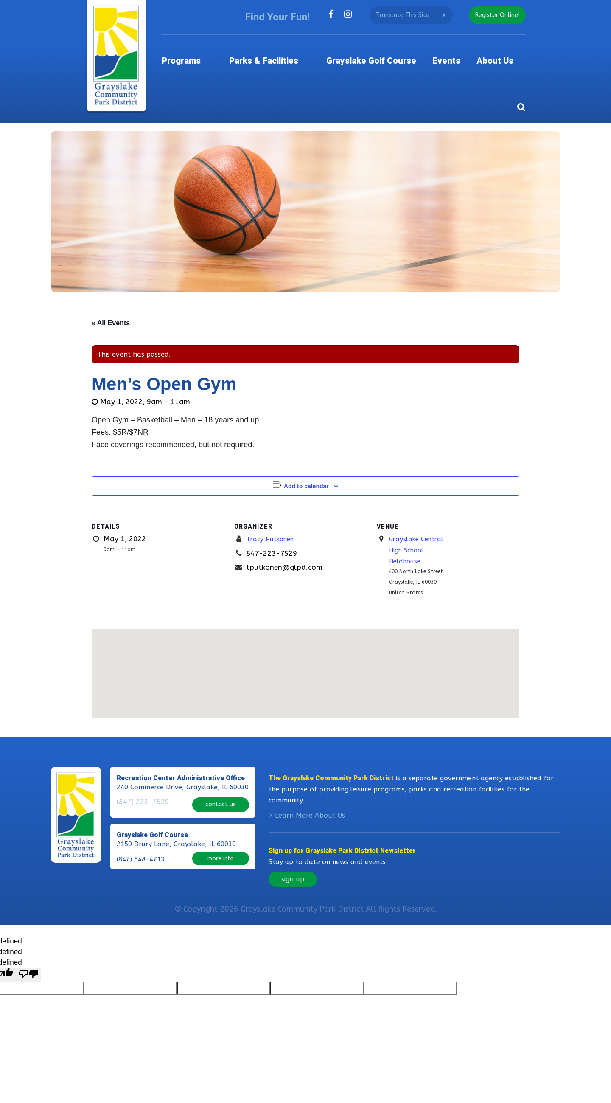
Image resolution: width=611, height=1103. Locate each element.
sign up (292, 877)
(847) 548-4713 (141, 852)
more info (220, 851)
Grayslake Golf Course (380, 53)
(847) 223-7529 (141, 800)
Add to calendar (306, 474)
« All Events (111, 311)
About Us (507, 53)
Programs (206, 53)
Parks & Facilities (280, 53)
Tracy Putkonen (273, 527)
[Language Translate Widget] (407, 15)
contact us (221, 799)
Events (457, 53)
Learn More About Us (310, 814)
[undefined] (28, 972)
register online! (496, 15)
